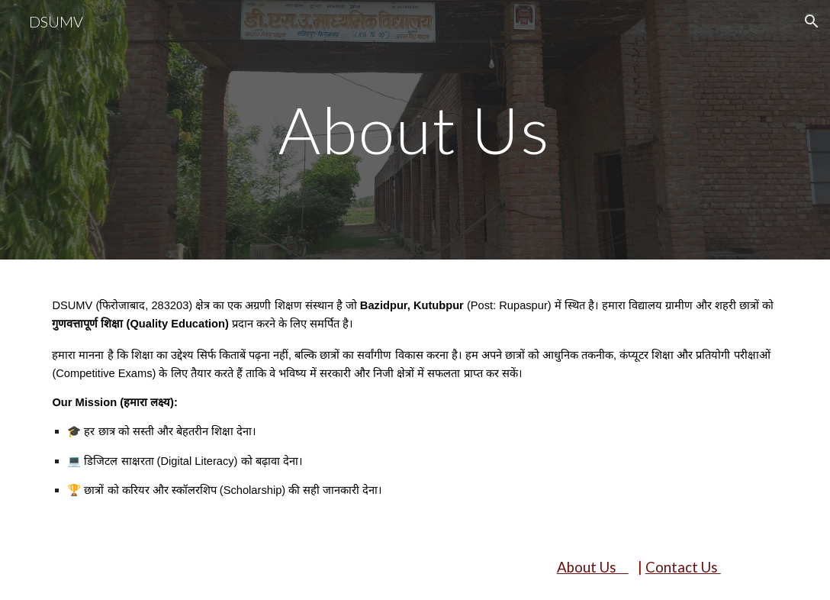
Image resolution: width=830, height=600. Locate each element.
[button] (811, 21)
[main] (415, 129)
